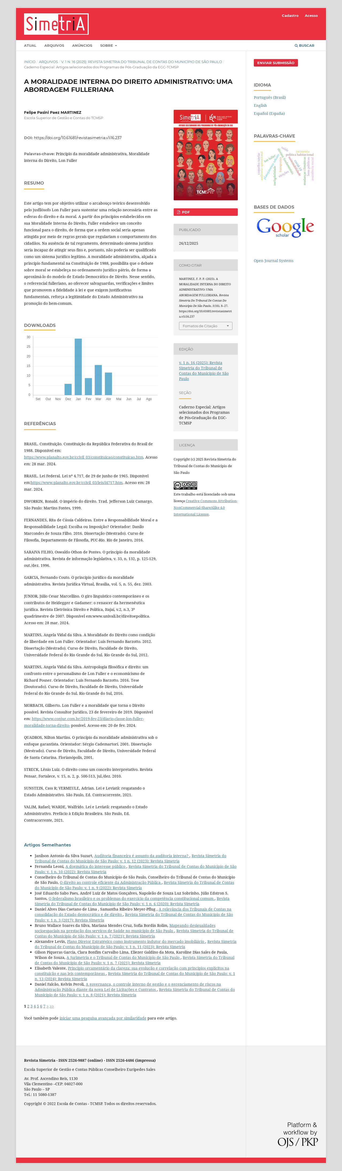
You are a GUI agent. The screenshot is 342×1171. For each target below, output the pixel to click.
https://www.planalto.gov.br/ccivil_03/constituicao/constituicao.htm (83, 457)
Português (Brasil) (270, 97)
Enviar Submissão (275, 63)
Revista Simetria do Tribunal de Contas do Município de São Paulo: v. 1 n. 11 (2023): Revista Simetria (135, 944)
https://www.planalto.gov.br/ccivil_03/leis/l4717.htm (77, 482)
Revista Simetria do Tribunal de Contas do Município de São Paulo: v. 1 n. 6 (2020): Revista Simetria (132, 901)
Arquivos (54, 45)
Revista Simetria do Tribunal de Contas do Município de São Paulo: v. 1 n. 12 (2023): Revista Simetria (130, 858)
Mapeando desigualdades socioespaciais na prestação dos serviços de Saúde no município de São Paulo (125, 928)
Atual (30, 45)
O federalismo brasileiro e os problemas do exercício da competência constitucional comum (132, 898)
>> (52, 1006)
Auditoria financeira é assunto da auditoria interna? (141, 855)
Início (30, 62)
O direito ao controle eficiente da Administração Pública (111, 882)
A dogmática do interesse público (95, 866)
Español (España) (269, 113)
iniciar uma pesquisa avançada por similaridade (103, 1018)
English (260, 105)
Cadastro (290, 15)
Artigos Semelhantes (47, 845)
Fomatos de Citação (200, 326)
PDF (185, 212)
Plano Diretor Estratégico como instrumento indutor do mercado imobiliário (136, 941)
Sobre (107, 45)
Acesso (311, 15)
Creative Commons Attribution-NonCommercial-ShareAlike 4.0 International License (206, 507)
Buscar (304, 45)
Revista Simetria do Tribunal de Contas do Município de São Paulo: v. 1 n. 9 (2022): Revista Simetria (134, 885)
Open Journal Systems (273, 260)
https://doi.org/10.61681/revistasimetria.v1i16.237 (78, 137)
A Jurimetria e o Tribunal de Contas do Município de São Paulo (124, 957)
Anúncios (82, 45)
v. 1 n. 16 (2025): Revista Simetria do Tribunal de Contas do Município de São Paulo (141, 62)
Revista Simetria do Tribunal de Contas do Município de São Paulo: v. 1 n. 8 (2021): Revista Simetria (135, 992)
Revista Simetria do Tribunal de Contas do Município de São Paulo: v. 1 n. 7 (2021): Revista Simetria (134, 933)
